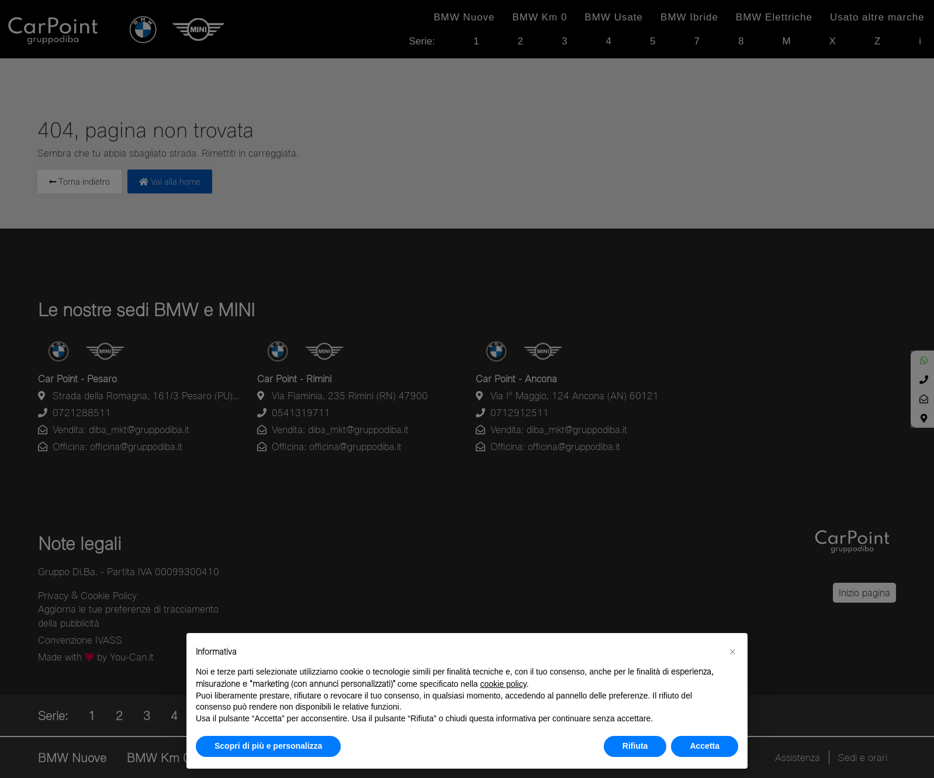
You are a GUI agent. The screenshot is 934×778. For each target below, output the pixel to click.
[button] (732, 651)
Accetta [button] (704, 746)
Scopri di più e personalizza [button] (268, 746)
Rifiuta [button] (635, 746)
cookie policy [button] (503, 684)
